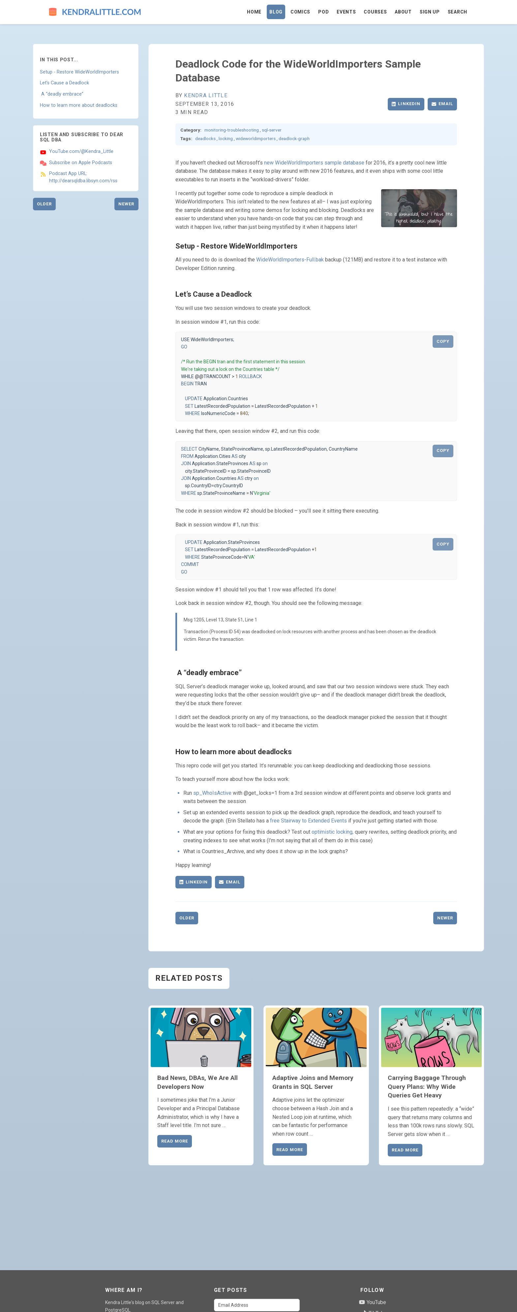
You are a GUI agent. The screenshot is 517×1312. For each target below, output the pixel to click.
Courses (375, 12)
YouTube (372, 1302)
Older (44, 203)
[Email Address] (257, 1305)
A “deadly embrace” (61, 94)
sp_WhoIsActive (212, 793)
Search (457, 12)
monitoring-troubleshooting (231, 130)
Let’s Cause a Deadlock (64, 83)
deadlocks (205, 138)
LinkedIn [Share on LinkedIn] (406, 103)
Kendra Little (206, 95)
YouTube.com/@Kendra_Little (81, 151)
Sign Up (430, 12)
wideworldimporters (256, 138)
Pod (323, 12)
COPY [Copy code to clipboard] (443, 341)
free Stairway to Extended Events (308, 821)
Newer (126, 203)
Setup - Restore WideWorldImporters (79, 72)
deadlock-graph (294, 138)
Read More (174, 1141)
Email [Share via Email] (442, 103)
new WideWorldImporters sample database (314, 163)
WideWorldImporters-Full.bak (290, 259)
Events (346, 12)
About (403, 12)
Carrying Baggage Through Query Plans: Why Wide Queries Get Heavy (427, 1086)
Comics (300, 12)
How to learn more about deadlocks (78, 105)
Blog (276, 12)
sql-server (272, 130)
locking (226, 138)
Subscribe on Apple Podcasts (80, 162)
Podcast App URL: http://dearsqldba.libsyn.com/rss (83, 177)
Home (254, 12)
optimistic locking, (332, 832)
